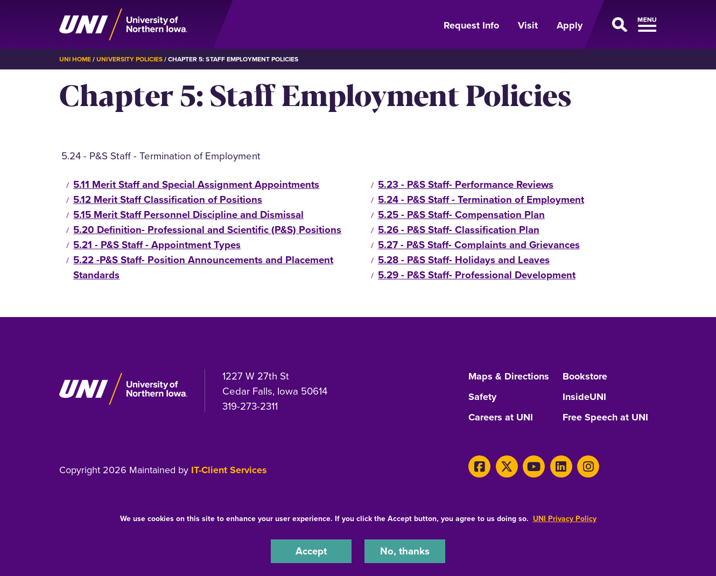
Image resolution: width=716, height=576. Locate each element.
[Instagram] (588, 466)
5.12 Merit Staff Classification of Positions (167, 199)
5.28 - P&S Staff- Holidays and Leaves (464, 259)
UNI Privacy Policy (564, 518)
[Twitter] (507, 466)
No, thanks (405, 551)
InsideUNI (584, 397)
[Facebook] (479, 466)
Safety (482, 397)
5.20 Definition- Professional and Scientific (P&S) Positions (207, 229)
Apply (569, 25)
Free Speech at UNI (605, 417)
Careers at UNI (500, 417)
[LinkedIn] (561, 466)
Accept (311, 551)
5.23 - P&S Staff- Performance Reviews (465, 184)
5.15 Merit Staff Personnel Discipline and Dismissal (188, 214)
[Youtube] (534, 466)
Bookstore (585, 376)
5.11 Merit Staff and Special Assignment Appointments (196, 184)
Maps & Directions (508, 376)
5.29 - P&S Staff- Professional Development (476, 275)
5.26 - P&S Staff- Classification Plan (458, 229)
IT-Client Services (229, 470)
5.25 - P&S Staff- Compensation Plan (461, 214)
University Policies (129, 59)
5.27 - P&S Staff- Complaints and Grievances (479, 244)
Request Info (471, 25)
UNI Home (75, 59)
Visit (528, 25)
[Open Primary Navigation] (626, 24)
